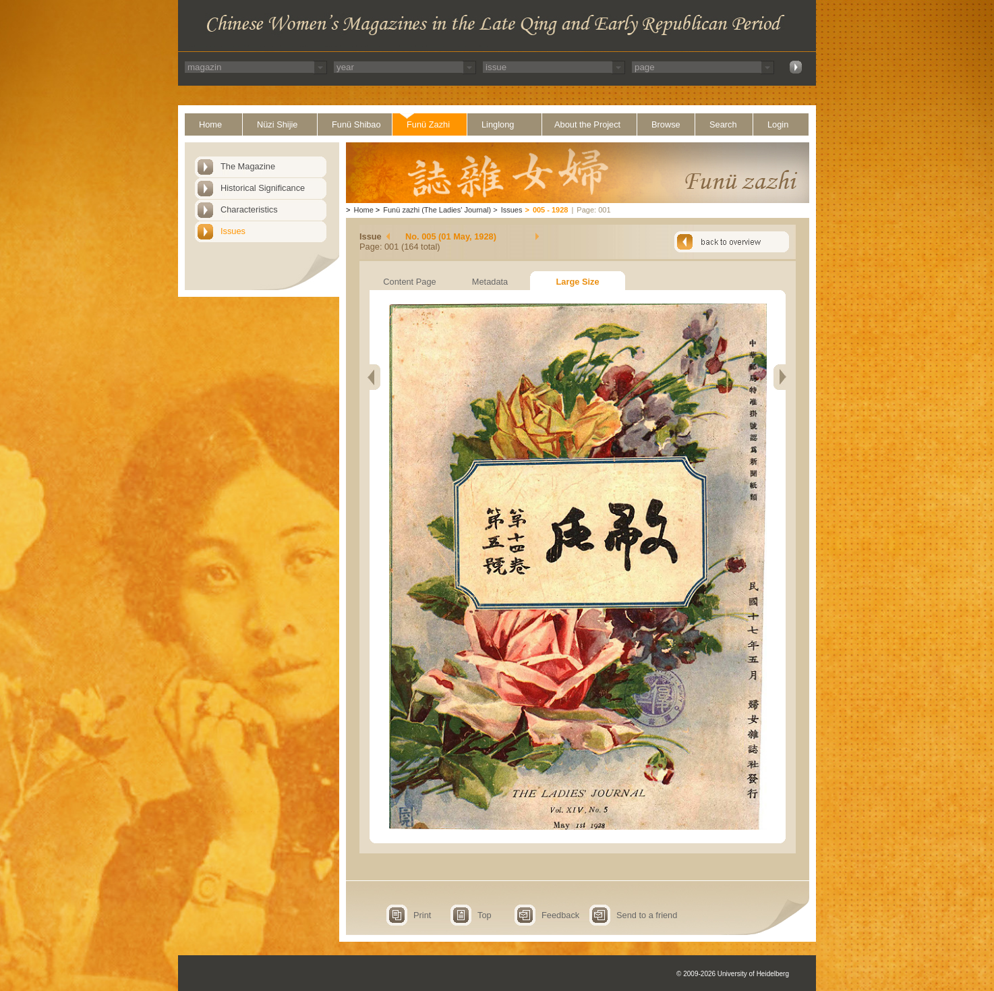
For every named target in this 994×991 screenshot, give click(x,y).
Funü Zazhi (428, 124)
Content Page (409, 282)
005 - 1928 (550, 210)
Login (777, 124)
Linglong (497, 124)
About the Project (587, 124)
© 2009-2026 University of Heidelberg (732, 974)
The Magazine (248, 166)
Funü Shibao (356, 124)
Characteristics (249, 209)
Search (723, 124)
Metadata (490, 282)
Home (210, 124)
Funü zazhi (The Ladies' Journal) (437, 210)
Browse (665, 124)
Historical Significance (263, 188)
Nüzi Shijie (277, 124)
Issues (233, 231)
